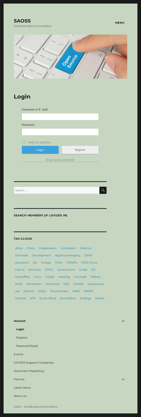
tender (100, 298)
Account (20, 321)
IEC (93, 269)
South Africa (47, 298)
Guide (83, 269)
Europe (46, 262)
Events (18, 354)
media (49, 276)
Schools (20, 298)
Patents (29, 291)
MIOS (19, 284)
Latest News (22, 387)
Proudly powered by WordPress (41, 406)
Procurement (59, 291)
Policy (42, 291)
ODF (66, 284)
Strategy (85, 298)
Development (41, 255)
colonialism (68, 248)
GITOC (49, 269)
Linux (37, 276)
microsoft (80, 276)
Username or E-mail (35, 109)
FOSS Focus (89, 262)
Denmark (21, 255)
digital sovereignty (67, 255)
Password (28, 124)
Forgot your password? (60, 160)
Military (96, 276)
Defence (85, 248)
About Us (20, 396)
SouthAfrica (68, 298)
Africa (19, 248)
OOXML (78, 284)
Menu (120, 22)
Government (66, 269)
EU (35, 262)
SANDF (88, 291)
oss (17, 291)
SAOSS (22, 21)
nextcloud (53, 284)
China (31, 248)
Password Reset (27, 346)
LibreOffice (22, 276)
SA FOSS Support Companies (34, 362)
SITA (32, 298)
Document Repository (29, 371)
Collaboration (48, 248)
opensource (96, 284)
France (19, 269)
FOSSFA (71, 262)
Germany (34, 269)
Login (20, 329)
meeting (64, 276)
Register (80, 149)
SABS (76, 291)
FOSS (58, 262)
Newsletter (34, 284)
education (22, 262)
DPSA (88, 255)
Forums (19, 379)
